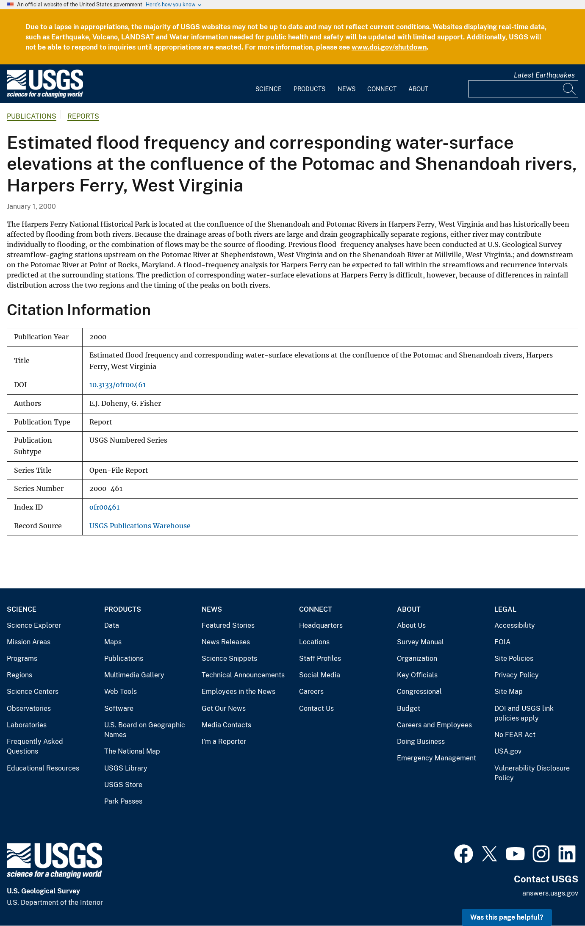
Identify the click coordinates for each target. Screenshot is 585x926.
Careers (311, 692)
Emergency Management (436, 758)
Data (111, 625)
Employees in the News (238, 692)
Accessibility (514, 625)
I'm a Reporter (224, 741)
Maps (113, 642)
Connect (381, 89)
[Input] (523, 88)
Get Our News (224, 708)
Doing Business (421, 741)
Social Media (319, 675)
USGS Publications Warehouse (140, 526)
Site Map (508, 692)
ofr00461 (104, 507)
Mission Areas (28, 642)
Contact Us (316, 708)
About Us (411, 625)
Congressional (419, 692)
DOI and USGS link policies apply (524, 713)
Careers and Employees (434, 725)
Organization (417, 658)
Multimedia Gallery (134, 675)
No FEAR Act (514, 735)
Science (268, 89)
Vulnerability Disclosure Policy (532, 773)
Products (309, 89)
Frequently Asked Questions (35, 746)
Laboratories (27, 725)
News (346, 89)
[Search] (569, 88)
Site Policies (513, 658)
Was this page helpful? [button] (506, 917)
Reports (83, 116)
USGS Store (123, 785)
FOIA (502, 642)
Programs (22, 658)
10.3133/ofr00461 (117, 385)
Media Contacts (226, 725)
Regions (19, 675)
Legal (505, 609)
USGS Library (125, 768)
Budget (408, 708)
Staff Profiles (320, 658)
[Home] (45, 96)
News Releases (226, 642)
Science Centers (32, 692)
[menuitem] (269, 83)
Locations (314, 642)
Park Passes (123, 801)
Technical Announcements (243, 675)
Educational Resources (43, 768)
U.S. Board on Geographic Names (144, 730)
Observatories (29, 708)
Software (118, 708)
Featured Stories (228, 625)
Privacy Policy (516, 675)
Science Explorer (34, 625)
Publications (31, 116)
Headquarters (321, 625)
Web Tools (120, 692)
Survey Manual (420, 642)
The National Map (132, 751)
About (418, 89)
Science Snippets (229, 658)
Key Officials (417, 675)
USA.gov (507, 751)
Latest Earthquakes (544, 75)
